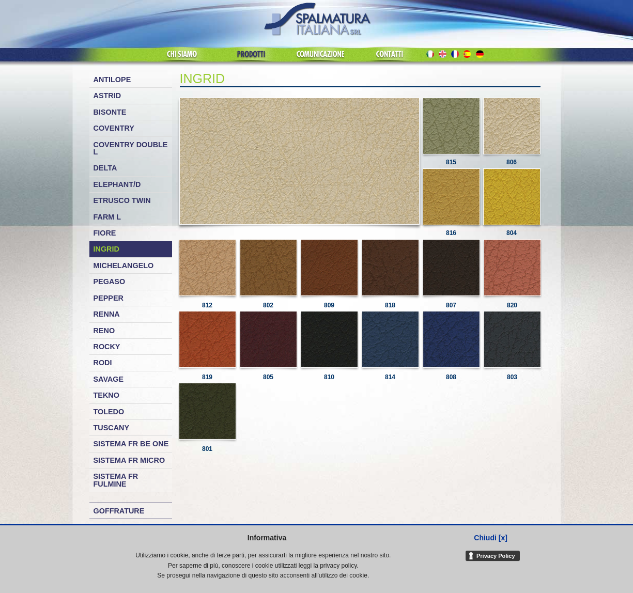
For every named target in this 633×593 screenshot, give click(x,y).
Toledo (109, 412)
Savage (109, 379)
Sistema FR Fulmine (116, 480)
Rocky (107, 346)
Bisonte (110, 112)
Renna (107, 314)
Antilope (112, 79)
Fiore (105, 233)
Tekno (106, 395)
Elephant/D (117, 184)
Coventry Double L (131, 148)
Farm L (107, 217)
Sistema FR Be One (131, 444)
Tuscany (112, 428)
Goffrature (119, 511)
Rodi (103, 362)
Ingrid (106, 249)
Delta (105, 168)
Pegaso (110, 281)
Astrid (107, 95)
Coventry (114, 128)
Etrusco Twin (122, 200)
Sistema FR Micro (129, 460)
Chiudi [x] (490, 538)
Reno (104, 330)
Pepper (108, 298)
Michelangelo (124, 265)
